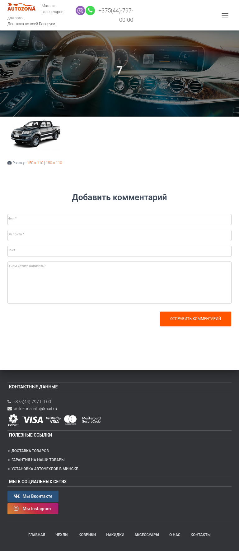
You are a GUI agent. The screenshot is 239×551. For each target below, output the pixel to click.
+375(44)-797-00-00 (29, 401)
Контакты (201, 535)
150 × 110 (35, 163)
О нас (174, 535)
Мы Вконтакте (33, 496)
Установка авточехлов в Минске (45, 469)
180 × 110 (54, 163)
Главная (36, 535)
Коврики (87, 535)
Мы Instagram (33, 508)
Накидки (115, 535)
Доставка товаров (30, 451)
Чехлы (61, 535)
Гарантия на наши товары (38, 460)
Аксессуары (146, 535)
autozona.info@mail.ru (32, 408)
